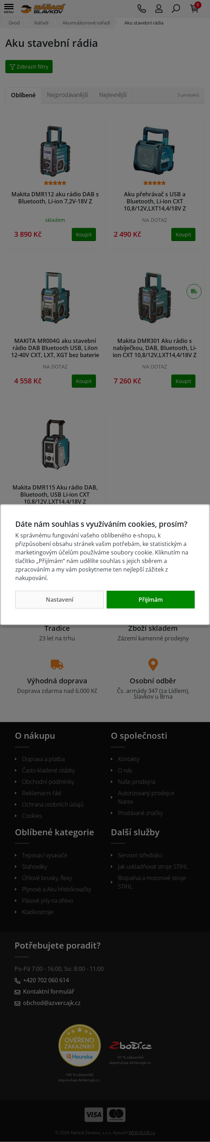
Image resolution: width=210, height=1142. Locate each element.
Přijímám (151, 599)
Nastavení (59, 599)
